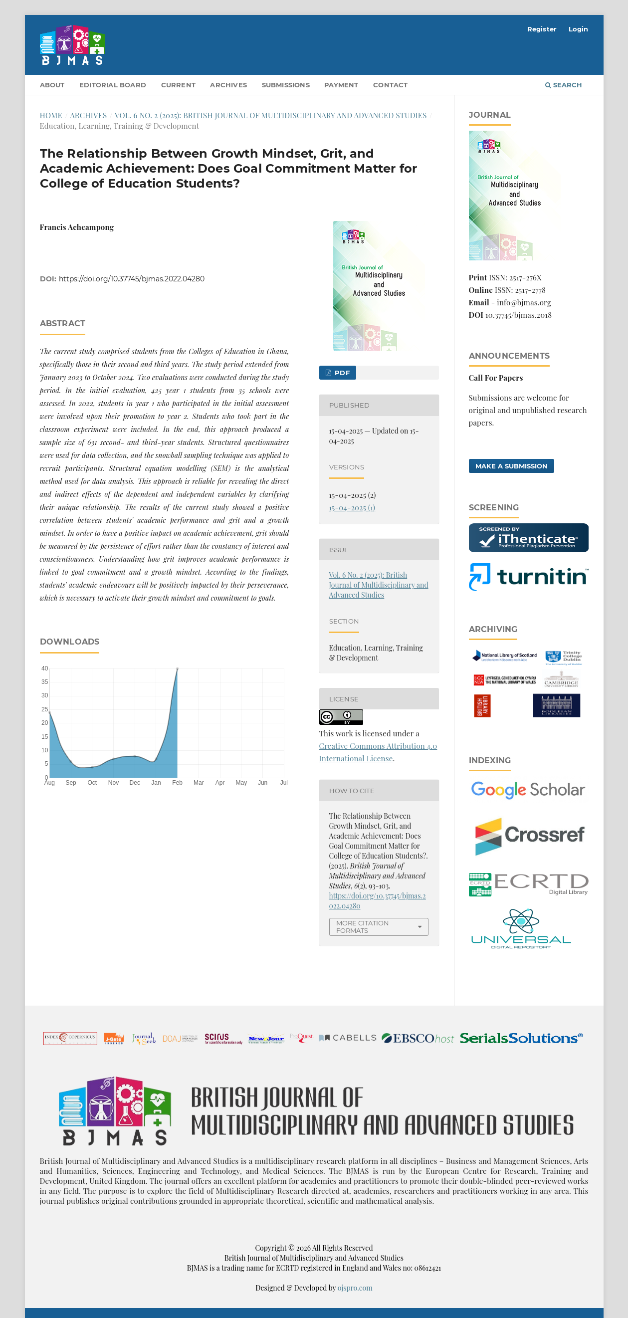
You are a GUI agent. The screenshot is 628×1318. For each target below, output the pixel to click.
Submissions (286, 85)
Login (579, 29)
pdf (341, 373)
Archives (228, 85)
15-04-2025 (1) (352, 507)
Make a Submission (511, 466)
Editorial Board (112, 85)
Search (563, 85)
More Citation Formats (362, 926)
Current (178, 85)
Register (542, 29)
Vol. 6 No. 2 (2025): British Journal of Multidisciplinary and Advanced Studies (270, 115)
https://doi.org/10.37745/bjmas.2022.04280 (132, 278)
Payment (341, 85)
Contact (390, 85)
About (52, 85)
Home (51, 115)
